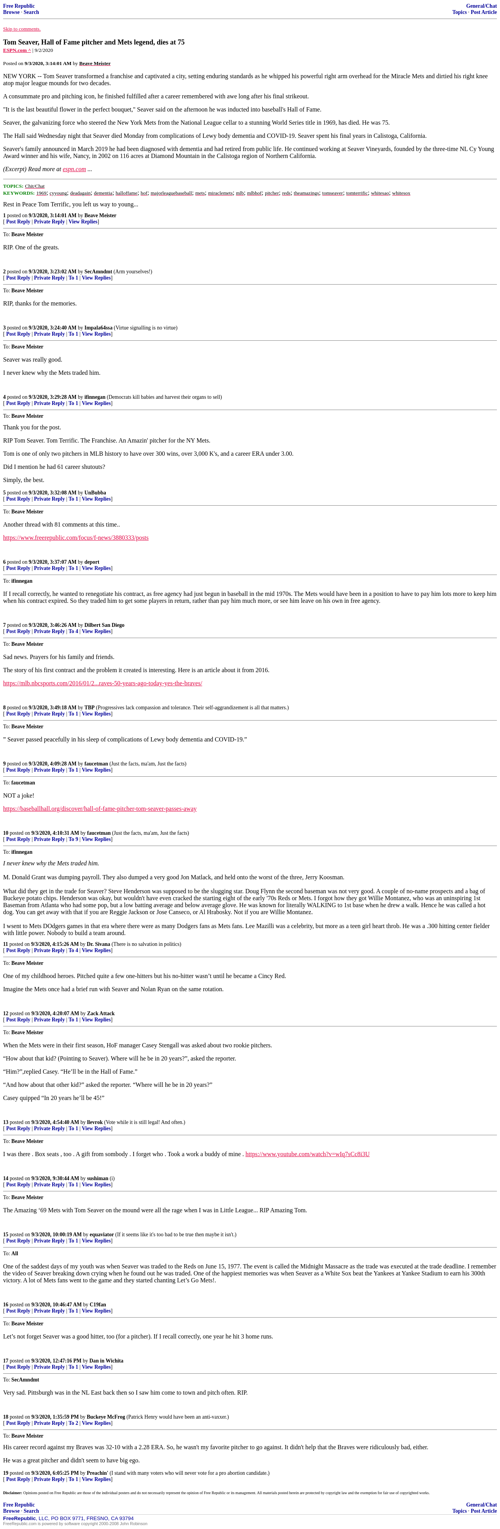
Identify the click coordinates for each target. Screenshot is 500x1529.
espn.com (74, 169)
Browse (11, 12)
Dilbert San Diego (104, 625)
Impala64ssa (98, 328)
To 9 (73, 839)
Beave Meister (100, 215)
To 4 (73, 631)
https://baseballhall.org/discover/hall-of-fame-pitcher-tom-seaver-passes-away (100, 808)
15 (6, 1234)
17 (6, 1361)
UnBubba (95, 493)
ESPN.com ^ (17, 50)
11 (5, 944)
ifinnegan (94, 397)
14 (6, 1178)
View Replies (83, 222)
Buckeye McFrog (106, 1417)
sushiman (97, 1178)
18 (6, 1417)
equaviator (102, 1234)
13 (6, 1122)
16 (6, 1305)
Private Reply (49, 222)
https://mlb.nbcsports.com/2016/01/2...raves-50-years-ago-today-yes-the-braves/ (102, 683)
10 (6, 833)
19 (6, 1473)
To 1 (73, 278)
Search (31, 12)
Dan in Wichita (106, 1361)
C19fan (98, 1305)
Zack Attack (101, 1013)
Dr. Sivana (98, 944)
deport (92, 562)
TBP (89, 707)
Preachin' (97, 1473)
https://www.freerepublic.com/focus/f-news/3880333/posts (76, 537)
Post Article (484, 12)
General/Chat (481, 6)
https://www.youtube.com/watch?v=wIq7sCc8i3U (308, 1154)
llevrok (95, 1122)
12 (6, 1013)
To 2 (73, 1423)
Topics (459, 12)
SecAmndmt (98, 272)
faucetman (96, 764)
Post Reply (18, 222)
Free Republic (19, 6)
